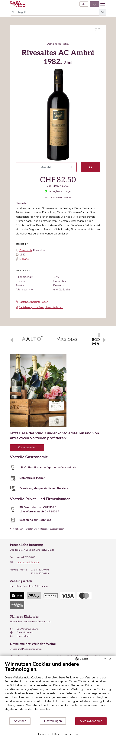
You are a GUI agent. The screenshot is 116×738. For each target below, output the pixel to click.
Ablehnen (20, 721)
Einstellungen (53, 721)
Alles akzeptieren (91, 721)
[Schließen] (110, 659)
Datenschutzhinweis (66, 734)
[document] (58, 689)
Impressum (44, 734)
